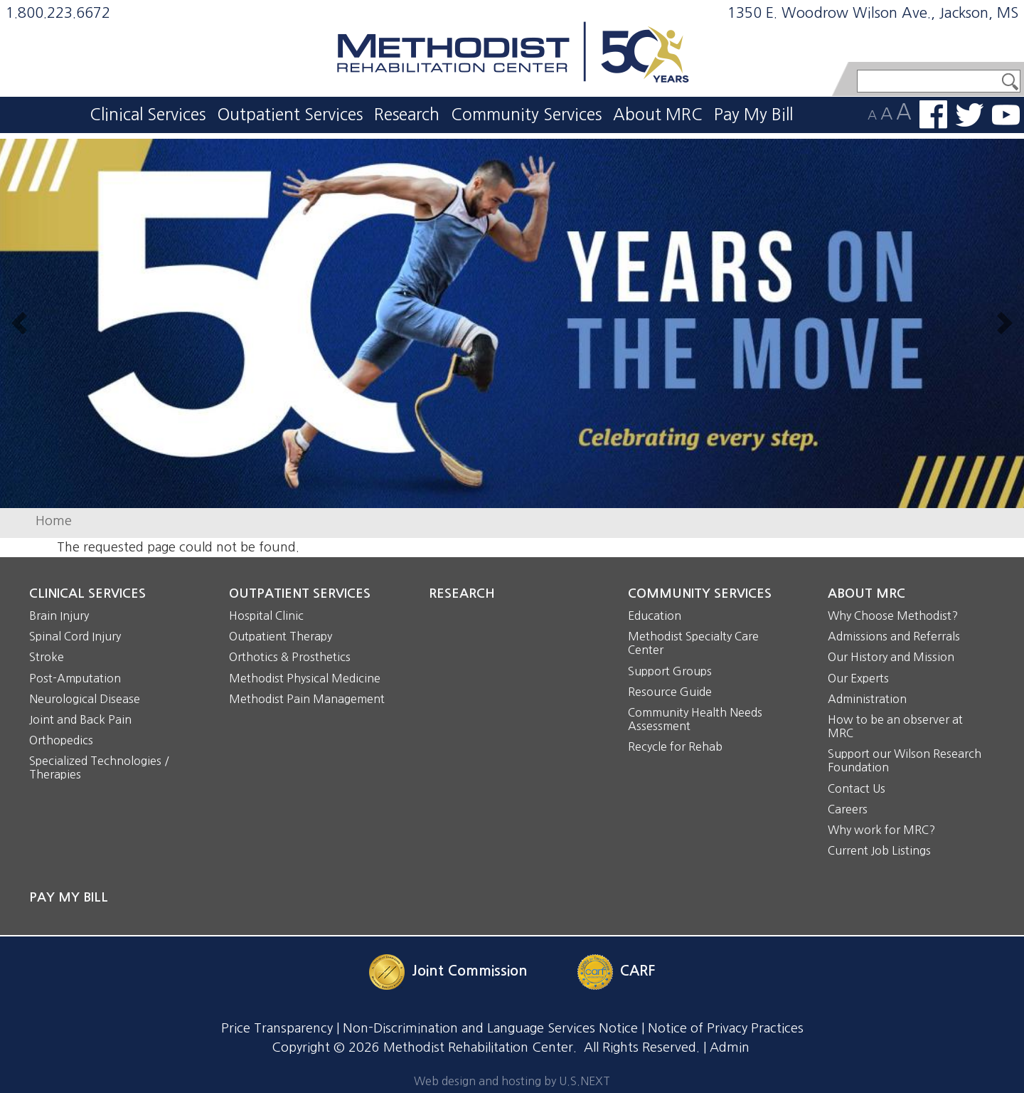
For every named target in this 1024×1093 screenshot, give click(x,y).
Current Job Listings (879, 850)
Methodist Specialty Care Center (693, 642)
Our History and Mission (891, 656)
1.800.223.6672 (58, 13)
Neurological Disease (84, 698)
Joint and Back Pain (80, 719)
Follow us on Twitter (969, 114)
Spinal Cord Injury (75, 636)
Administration (867, 698)
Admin (730, 1047)
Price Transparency (277, 1028)
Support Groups (670, 671)
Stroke (46, 656)
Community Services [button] (526, 114)
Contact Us (856, 788)
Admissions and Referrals (894, 636)
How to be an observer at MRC (895, 726)
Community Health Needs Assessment (695, 719)
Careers (848, 809)
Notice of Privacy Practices (726, 1028)
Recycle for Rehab (675, 746)
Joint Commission (470, 970)
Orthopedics (61, 740)
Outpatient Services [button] (290, 114)
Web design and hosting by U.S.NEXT (512, 1081)
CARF (637, 970)
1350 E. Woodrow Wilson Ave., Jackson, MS (872, 13)
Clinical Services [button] (148, 114)
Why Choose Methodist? (893, 615)
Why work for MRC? (881, 829)
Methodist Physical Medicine (304, 678)
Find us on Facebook (933, 115)
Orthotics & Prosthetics (290, 656)
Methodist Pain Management (307, 698)
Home (54, 520)
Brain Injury (59, 615)
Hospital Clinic (266, 615)
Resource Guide (670, 691)
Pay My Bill (753, 114)
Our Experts (858, 678)
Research (406, 114)
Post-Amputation (75, 678)
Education (654, 615)
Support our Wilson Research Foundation (904, 760)
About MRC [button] (658, 114)
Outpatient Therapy (280, 636)
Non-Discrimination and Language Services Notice (490, 1028)
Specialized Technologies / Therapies (99, 767)
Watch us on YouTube (1005, 115)
